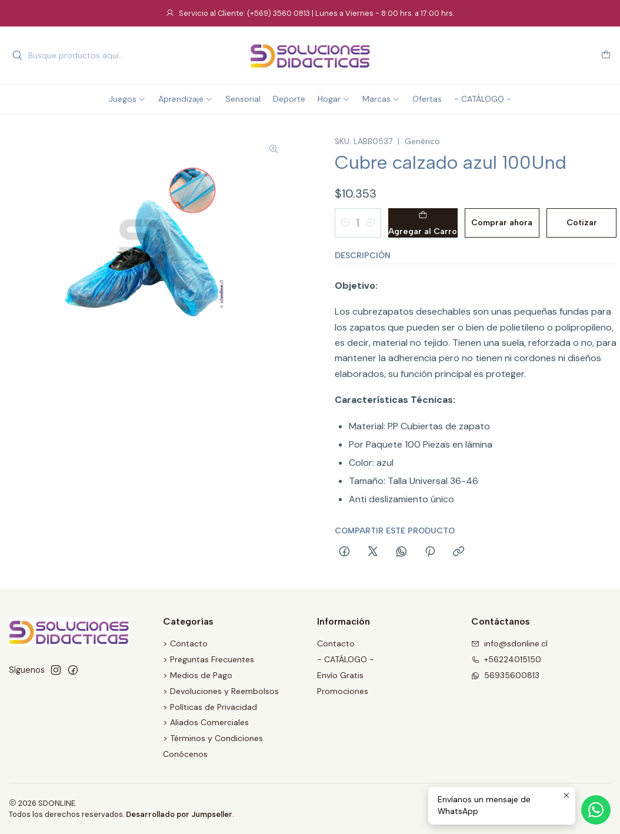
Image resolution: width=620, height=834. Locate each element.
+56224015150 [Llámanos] (506, 659)
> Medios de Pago (197, 675)
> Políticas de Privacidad (210, 707)
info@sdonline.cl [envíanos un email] (509, 643)
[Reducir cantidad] (345, 223)
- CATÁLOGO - (345, 659)
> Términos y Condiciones (213, 738)
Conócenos (185, 754)
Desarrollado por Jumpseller (179, 814)
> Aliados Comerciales (206, 722)
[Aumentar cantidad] (371, 223)
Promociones (342, 691)
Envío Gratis (340, 675)
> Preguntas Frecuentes (208, 659)
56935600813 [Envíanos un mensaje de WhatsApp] (505, 675)
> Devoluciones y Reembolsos (221, 691)
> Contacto (185, 643)
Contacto (336, 643)
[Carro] (606, 55)
